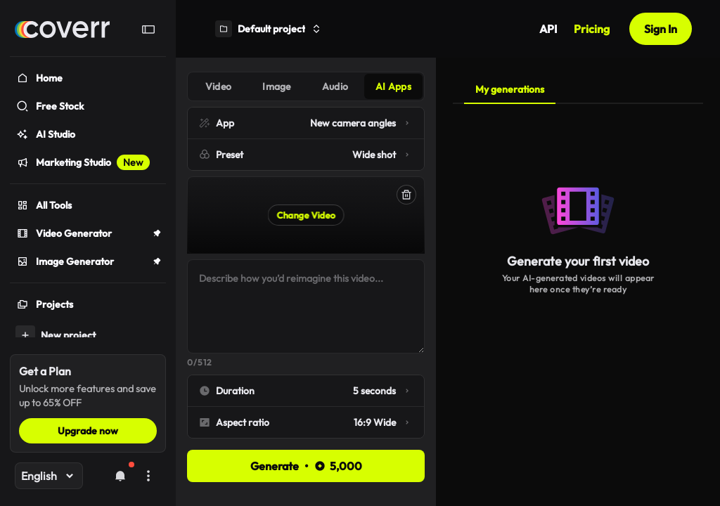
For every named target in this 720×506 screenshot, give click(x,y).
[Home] (62, 29)
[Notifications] (120, 475)
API (548, 29)
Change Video (306, 215)
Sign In (660, 29)
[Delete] (406, 195)
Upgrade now (88, 430)
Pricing (592, 29)
